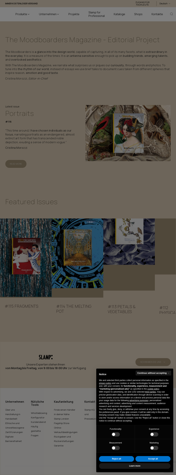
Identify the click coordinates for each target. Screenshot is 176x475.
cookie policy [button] (153, 389)
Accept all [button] (153, 459)
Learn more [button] (134, 466)
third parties (150, 392)
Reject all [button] (116, 459)
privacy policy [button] (105, 383)
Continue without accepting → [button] (153, 373)
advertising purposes (138, 400)
